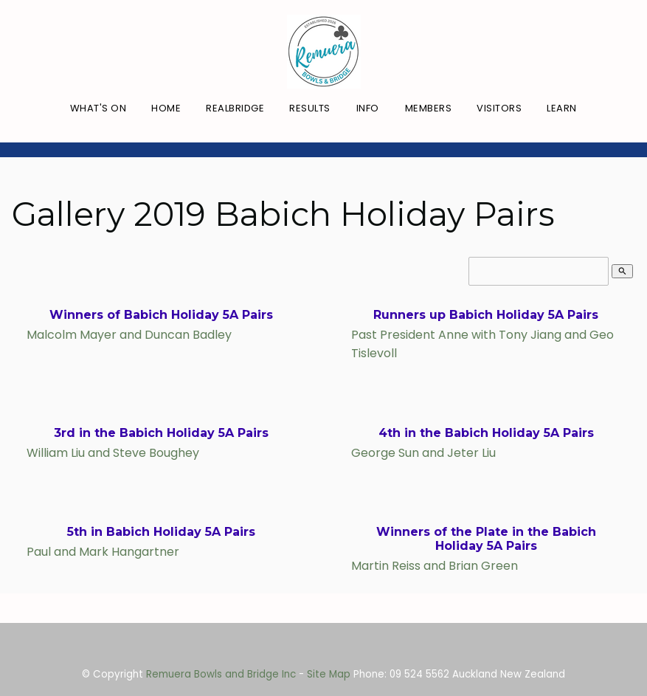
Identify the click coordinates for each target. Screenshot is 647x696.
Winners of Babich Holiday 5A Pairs (161, 315)
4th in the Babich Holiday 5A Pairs (486, 433)
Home (166, 108)
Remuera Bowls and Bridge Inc (221, 674)
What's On (98, 108)
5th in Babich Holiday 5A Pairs (161, 532)
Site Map (328, 674)
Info (367, 108)
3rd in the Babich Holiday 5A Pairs (161, 433)
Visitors (499, 108)
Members (428, 108)
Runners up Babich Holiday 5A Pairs (485, 315)
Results (310, 108)
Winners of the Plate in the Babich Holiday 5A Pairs (486, 539)
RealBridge (235, 108)
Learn (562, 108)
